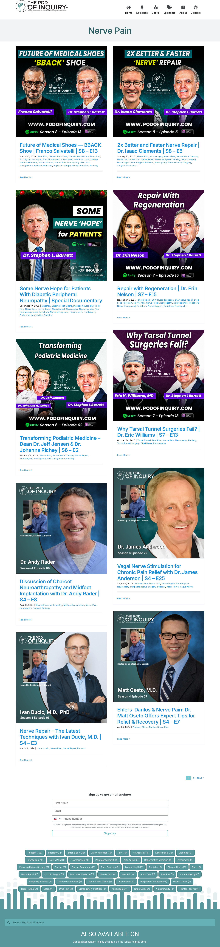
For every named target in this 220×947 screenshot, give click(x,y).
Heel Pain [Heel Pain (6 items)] (128, 874)
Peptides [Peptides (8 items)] (155, 867)
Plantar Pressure (80, 165)
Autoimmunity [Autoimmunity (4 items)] (165, 888)
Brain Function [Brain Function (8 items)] (110, 867)
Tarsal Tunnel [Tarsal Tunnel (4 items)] (29, 888)
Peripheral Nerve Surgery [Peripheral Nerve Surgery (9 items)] (34, 867)
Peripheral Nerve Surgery (82, 312)
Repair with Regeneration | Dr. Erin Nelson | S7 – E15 (157, 291)
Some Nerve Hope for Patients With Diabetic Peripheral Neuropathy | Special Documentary (61, 294)
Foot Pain (42, 156)
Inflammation (141, 583)
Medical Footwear (28, 162)
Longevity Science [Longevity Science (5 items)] (40, 881)
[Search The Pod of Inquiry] (110, 922)
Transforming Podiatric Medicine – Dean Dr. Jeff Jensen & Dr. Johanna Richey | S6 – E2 (60, 444)
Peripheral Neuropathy (31, 315)
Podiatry (94, 165)
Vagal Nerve (172, 586)
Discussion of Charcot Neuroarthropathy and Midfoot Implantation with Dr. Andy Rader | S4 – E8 (60, 590)
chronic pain (144, 300)
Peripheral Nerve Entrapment (53, 312)
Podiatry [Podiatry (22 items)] (55, 852)
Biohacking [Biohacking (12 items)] (35, 860)
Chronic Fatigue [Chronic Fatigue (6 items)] (54, 874)
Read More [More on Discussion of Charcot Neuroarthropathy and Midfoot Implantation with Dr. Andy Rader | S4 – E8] (25, 619)
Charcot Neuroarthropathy (49, 605)
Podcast (161, 586)
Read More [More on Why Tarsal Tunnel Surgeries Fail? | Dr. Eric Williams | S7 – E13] (122, 455)
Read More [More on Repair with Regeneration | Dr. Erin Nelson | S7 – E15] (122, 317)
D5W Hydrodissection (163, 300)
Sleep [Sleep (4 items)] (48, 888)
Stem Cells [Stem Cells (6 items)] (148, 874)
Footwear (68, 159)
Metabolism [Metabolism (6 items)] (108, 874)
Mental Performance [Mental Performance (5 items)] (70, 881)
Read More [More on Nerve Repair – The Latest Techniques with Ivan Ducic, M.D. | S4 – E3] (25, 760)
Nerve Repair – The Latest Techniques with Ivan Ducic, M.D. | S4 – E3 (60, 737)
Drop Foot (95, 156)
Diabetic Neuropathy (83, 306)
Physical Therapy (62, 165)
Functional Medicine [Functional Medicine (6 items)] (82, 874)
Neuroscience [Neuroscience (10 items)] (80, 860)
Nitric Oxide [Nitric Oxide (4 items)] (142, 888)
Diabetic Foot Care (58, 156)
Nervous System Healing (167, 159)
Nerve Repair (147, 159)
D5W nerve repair (184, 300)
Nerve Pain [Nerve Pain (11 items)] (57, 860)
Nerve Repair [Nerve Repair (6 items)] (29, 874)
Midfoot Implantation (74, 605)
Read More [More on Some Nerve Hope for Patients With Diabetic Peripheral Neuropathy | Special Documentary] (25, 326)
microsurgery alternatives (162, 156)
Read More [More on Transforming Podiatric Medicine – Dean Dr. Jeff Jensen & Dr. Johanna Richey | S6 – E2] (25, 470)
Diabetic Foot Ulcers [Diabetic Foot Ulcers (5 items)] (100, 881)
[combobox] (57, 819)
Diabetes (46, 306)
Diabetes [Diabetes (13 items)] (185, 852)
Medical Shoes (46, 162)
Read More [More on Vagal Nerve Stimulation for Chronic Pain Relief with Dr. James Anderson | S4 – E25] (122, 598)
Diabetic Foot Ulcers (79, 156)
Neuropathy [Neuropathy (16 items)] (141, 852)
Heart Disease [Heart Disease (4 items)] (182, 881)
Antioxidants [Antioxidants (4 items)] (120, 888)
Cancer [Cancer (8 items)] (60, 867)
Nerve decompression (128, 159)
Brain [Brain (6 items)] (196, 867)
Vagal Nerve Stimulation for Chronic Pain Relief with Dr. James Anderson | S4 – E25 (157, 572)
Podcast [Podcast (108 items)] (35, 852)
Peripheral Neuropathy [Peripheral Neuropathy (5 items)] (153, 881)
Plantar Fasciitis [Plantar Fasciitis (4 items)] (189, 888)
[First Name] (110, 803)
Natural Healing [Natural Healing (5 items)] (189, 874)
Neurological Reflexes (142, 162)
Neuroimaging (189, 159)
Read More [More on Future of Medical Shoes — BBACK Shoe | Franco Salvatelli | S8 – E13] (25, 177)
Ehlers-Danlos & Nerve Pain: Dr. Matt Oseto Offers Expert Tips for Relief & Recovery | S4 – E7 (156, 716)
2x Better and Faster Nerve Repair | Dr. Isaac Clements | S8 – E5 (158, 148)
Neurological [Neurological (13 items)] (164, 852)
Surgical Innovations (127, 165)
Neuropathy (73, 162)
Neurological (123, 162)
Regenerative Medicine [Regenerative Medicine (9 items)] (158, 860)
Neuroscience (175, 162)
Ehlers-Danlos (149, 727)
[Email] (110, 811)
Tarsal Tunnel (144, 440)
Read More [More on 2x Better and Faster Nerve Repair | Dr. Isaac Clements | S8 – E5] (122, 177)
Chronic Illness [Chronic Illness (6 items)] (177, 867)
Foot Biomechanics (52, 159)
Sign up (110, 833)
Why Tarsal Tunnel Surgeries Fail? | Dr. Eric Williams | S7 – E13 (158, 432)
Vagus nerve (186, 586)
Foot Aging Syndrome (31, 159)
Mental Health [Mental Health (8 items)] (134, 867)
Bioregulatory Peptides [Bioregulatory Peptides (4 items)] (92, 888)
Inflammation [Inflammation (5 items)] (126, 881)
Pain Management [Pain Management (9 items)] (106, 860)
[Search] (9, 922)
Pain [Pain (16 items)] (122, 852)
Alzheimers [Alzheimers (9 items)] (185, 860)
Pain (82, 162)
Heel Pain (78, 159)
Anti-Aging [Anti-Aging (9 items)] (131, 860)
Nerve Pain (60, 162)
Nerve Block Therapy (187, 156)
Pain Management (29, 312)
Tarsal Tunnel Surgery (128, 443)
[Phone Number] (115, 819)
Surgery (187, 162)
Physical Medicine (43, 165)
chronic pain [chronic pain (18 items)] (76, 852)
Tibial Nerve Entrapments (153, 443)
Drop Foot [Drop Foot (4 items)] (66, 888)
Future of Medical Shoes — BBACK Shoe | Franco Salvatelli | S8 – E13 (60, 148)
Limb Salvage (91, 159)
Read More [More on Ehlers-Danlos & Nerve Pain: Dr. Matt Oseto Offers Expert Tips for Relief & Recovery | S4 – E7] (122, 739)
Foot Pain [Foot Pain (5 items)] (167, 874)
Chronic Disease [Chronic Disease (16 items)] (101, 852)
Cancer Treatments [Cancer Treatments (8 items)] (83, 867)
